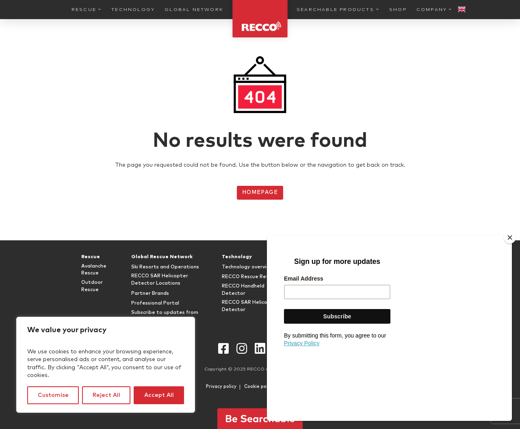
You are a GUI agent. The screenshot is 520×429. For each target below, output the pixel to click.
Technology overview (247, 267)
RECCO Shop (318, 293)
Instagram (242, 349)
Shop (398, 9)
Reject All (106, 395)
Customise (53, 395)
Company (431, 9)
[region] (105, 365)
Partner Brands (150, 293)
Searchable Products (335, 9)
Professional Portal (155, 303)
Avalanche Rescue (93, 270)
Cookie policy (259, 386)
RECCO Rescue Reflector (253, 276)
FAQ (398, 267)
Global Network (194, 9)
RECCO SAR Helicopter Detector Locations (159, 280)
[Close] (510, 301)
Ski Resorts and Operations (165, 267)
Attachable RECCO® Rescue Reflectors (337, 280)
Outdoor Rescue (92, 286)
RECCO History (411, 276)
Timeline (403, 287)
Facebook (224, 349)
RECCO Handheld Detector (243, 290)
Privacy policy (221, 386)
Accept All (159, 395)
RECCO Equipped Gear (331, 267)
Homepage (259, 192)
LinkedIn (260, 349)
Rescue (84, 9)
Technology (133, 9)
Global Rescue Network (162, 257)
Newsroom (406, 297)
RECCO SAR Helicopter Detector (250, 306)
